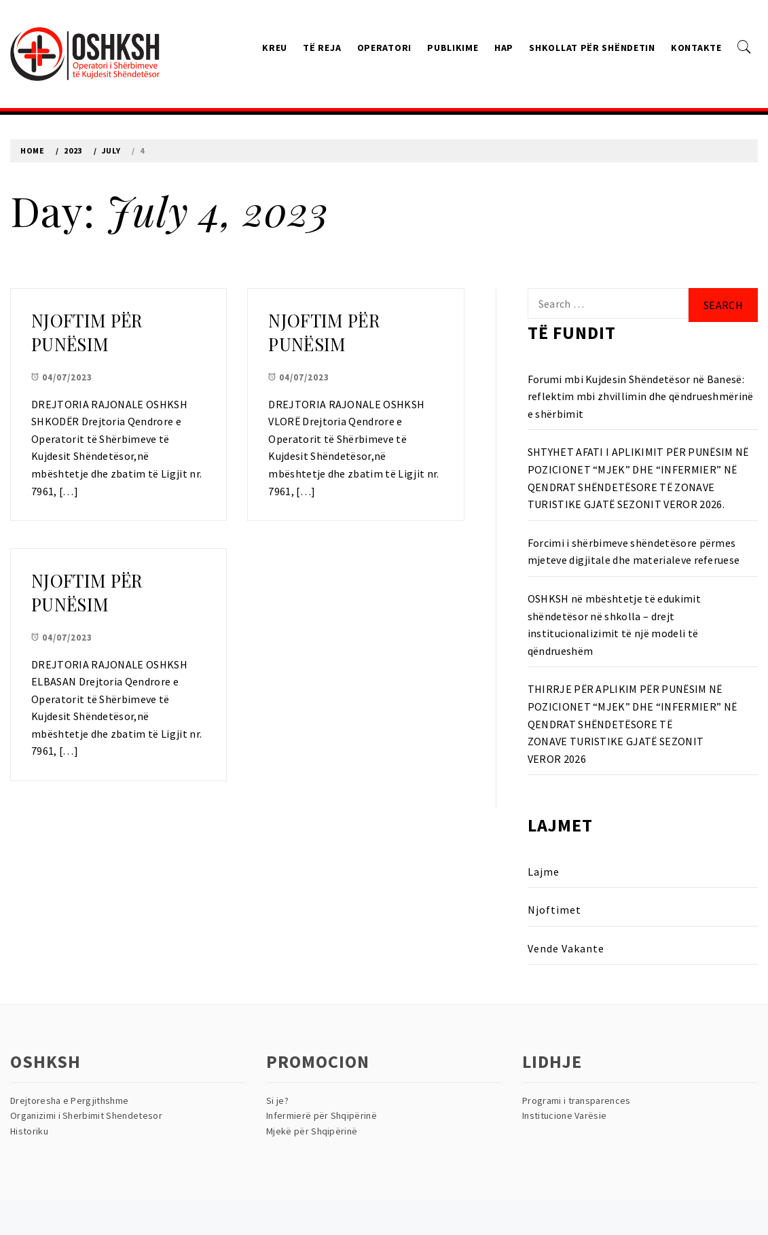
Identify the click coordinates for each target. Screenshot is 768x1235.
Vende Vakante (566, 948)
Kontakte (696, 47)
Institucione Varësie (564, 1115)
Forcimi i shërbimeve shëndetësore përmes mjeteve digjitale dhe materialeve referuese (634, 551)
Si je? (277, 1100)
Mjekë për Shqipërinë (311, 1131)
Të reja (322, 47)
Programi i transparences (576, 1100)
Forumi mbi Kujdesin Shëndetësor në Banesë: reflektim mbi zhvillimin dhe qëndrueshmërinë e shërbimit (641, 396)
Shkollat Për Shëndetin (592, 47)
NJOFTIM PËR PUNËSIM (87, 332)
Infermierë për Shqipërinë (321, 1115)
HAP (503, 47)
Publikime (452, 47)
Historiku (29, 1131)
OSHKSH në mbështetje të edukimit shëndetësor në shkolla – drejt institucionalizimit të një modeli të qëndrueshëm (614, 625)
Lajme (544, 871)
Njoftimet (554, 909)
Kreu (274, 47)
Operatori (384, 47)
